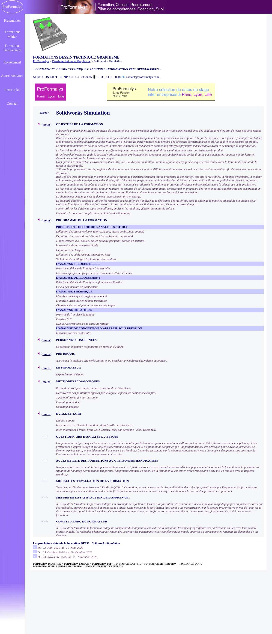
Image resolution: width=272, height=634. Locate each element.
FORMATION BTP (102, 564)
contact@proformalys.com (142, 77)
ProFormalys (41, 61)
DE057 (44, 112)
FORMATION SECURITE (128, 564)
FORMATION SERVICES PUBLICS (104, 566)
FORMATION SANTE (190, 564)
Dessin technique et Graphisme (71, 61)
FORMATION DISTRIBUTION (160, 564)
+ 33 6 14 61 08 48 (109, 77)
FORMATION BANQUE (76, 564)
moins (46, 124)
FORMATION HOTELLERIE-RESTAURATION (58, 566)
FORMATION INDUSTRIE (47, 564)
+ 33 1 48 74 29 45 (81, 77)
